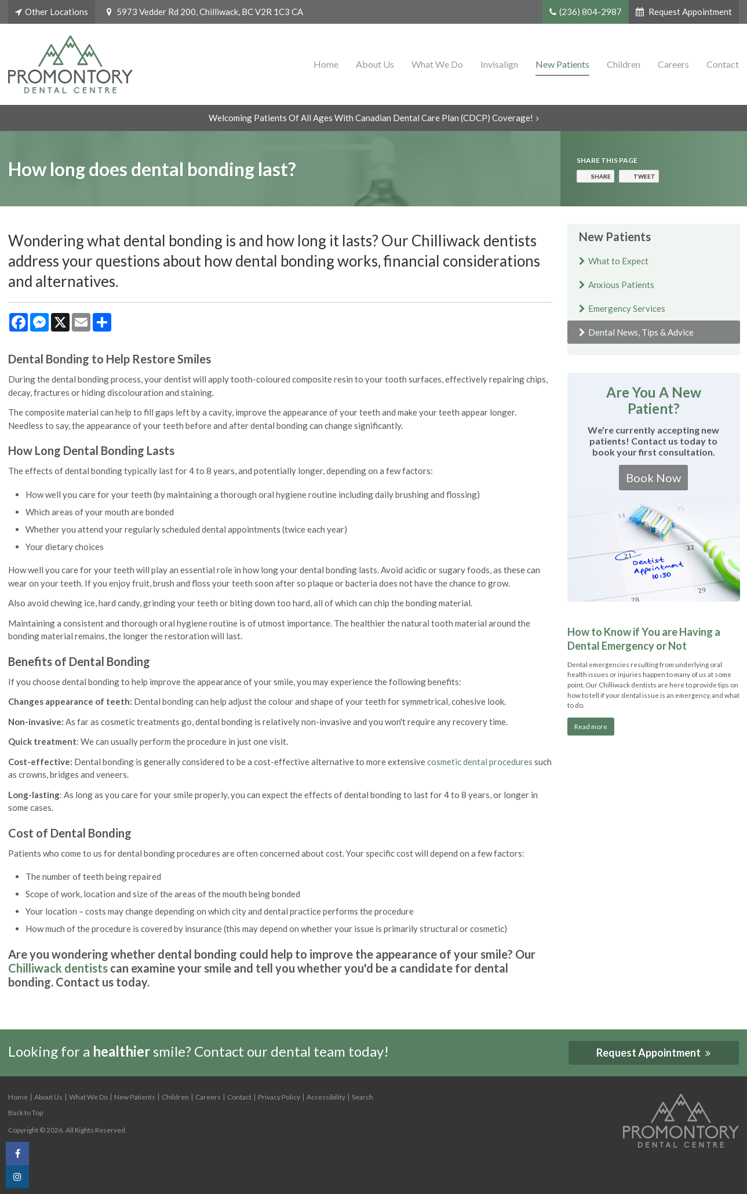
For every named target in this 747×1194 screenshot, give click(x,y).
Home (326, 64)
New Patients (562, 64)
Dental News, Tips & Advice (641, 332)
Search (362, 1097)
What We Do (437, 64)
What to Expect (618, 261)
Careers (673, 64)
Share (601, 176)
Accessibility (326, 1097)
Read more (590, 726)
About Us (375, 64)
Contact (722, 64)
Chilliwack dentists (58, 968)
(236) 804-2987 (590, 11)
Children (623, 64)
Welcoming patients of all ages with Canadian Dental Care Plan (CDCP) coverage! (371, 117)
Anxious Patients (621, 284)
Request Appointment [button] (689, 11)
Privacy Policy (279, 1097)
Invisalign (499, 64)
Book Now (653, 478)
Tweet (644, 176)
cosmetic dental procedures (480, 761)
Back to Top (25, 1112)
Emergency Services (626, 308)
